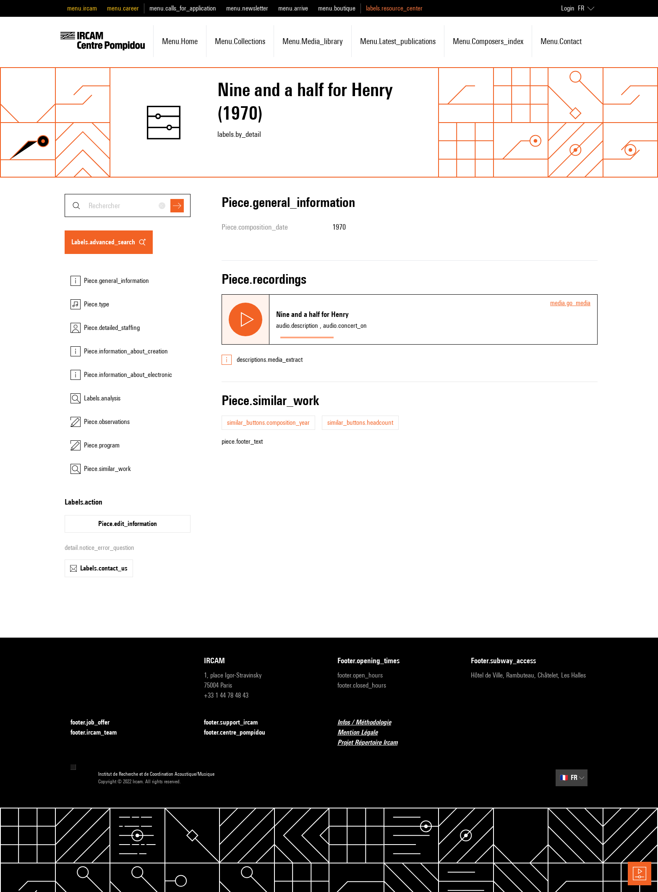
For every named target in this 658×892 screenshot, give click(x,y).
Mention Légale (362, 732)
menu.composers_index (488, 41)
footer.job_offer (95, 722)
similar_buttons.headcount (360, 422)
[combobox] (128, 205)
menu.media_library (312, 41)
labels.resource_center (394, 8)
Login (567, 8)
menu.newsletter (247, 8)
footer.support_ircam (236, 722)
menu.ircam (82, 8)
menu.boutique (336, 8)
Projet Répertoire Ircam (372, 742)
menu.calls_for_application (182, 8)
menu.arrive (293, 8)
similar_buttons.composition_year (268, 422)
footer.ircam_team (98, 732)
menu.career (123, 8)
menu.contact (561, 41)
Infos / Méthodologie (369, 722)
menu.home (180, 41)
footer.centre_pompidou (239, 732)
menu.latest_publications (398, 41)
